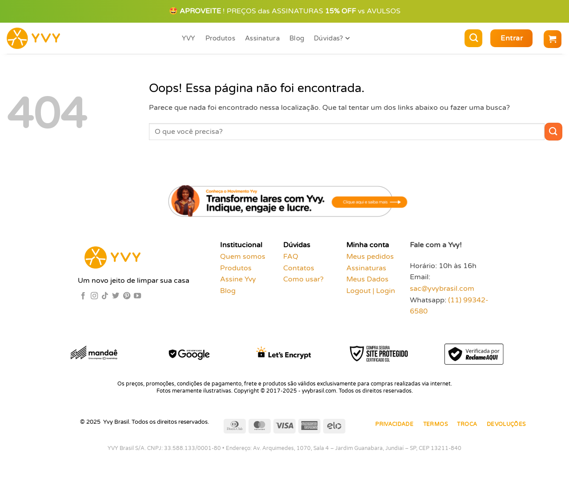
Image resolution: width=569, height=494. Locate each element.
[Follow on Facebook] (83, 296)
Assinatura (262, 38)
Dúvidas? (331, 38)
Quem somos (242, 256)
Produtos (220, 38)
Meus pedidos (370, 256)
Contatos (298, 268)
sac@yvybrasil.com (442, 288)
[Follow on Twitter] (115, 296)
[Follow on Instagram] (94, 296)
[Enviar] (553, 131)
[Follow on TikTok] (104, 296)
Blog (296, 38)
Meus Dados (367, 279)
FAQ (290, 256)
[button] (511, 38)
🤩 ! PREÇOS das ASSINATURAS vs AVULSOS (285, 11)
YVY (189, 38)
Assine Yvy (238, 279)
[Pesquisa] (473, 38)
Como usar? (303, 279)
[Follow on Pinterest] (126, 296)
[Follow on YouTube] (137, 296)
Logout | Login (370, 290)
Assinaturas (366, 268)
